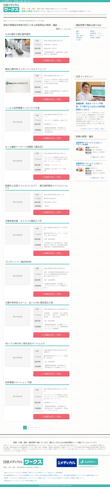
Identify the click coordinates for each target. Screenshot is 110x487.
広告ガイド (51, 472)
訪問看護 (79, 37)
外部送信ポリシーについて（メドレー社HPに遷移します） (21, 480)
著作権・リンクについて (11, 478)
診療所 (92, 31)
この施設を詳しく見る (51, 60)
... (42, 427)
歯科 (78, 33)
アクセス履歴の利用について (90, 475)
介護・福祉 (80, 35)
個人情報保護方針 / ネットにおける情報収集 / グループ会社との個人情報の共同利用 (28, 475)
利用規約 (24, 472)
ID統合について (58, 475)
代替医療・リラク (96, 33)
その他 (78, 40)
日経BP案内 (59, 472)
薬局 (96, 35)
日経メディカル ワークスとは (12, 472)
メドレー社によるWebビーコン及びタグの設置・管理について (66, 478)
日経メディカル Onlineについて (38, 472)
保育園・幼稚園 (95, 37)
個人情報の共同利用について (72, 475)
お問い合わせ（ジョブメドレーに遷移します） (32, 478)
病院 (78, 31)
